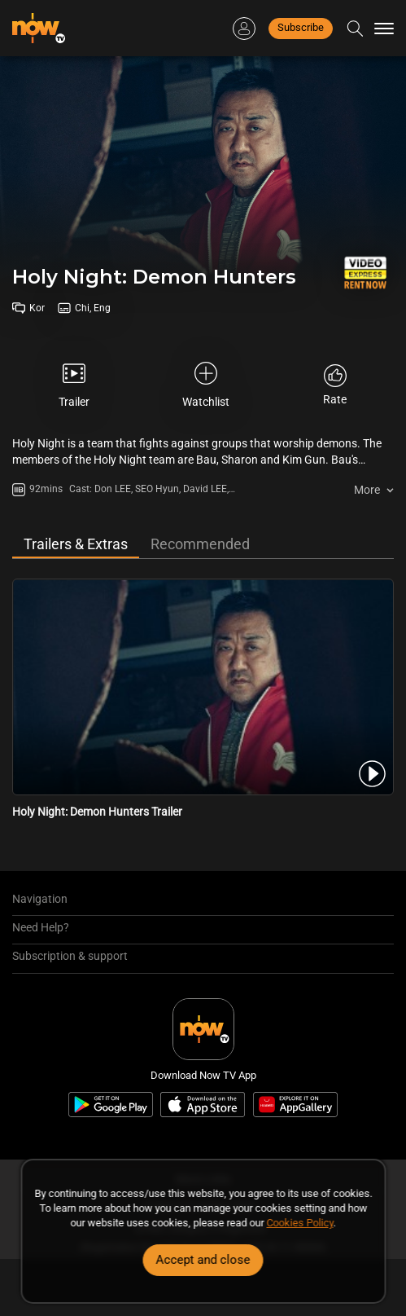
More (367, 489)
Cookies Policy (300, 1223)
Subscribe (300, 27)
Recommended (200, 543)
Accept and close (203, 1259)
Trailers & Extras (76, 543)
